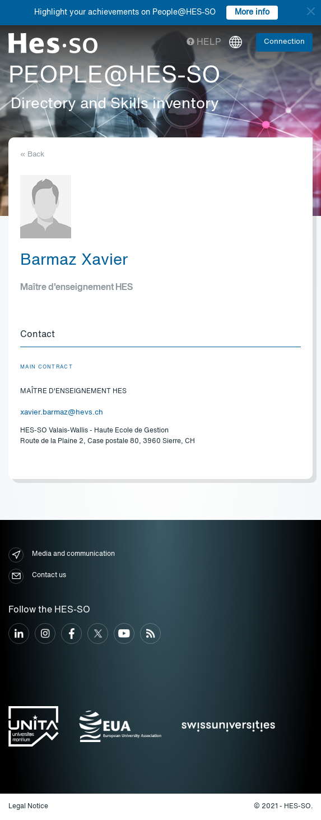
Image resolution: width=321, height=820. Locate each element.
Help (204, 42)
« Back (32, 154)
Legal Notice (28, 806)
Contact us (37, 576)
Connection (284, 41)
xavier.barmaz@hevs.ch (61, 412)
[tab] (160, 335)
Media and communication (61, 555)
